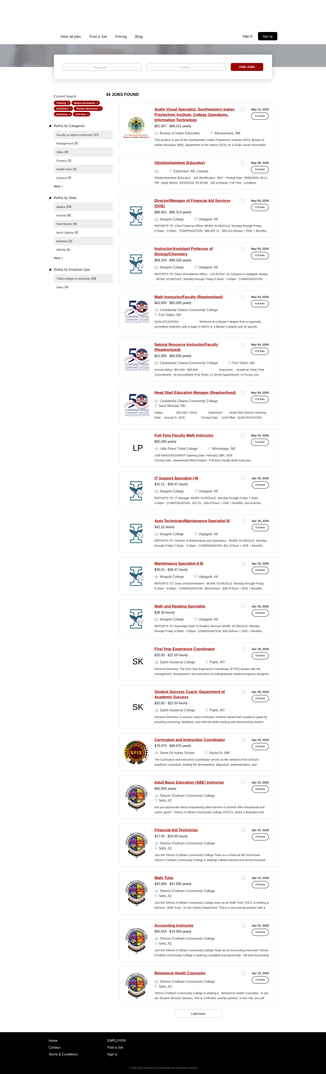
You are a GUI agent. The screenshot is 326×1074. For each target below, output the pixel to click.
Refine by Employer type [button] (71, 269)
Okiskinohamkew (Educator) (179, 163)
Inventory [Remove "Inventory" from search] (62, 114)
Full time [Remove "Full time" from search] (80, 114)
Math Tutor (164, 878)
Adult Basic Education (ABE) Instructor (189, 782)
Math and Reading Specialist (179, 606)
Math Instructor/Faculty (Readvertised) (188, 297)
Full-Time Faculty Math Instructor (184, 435)
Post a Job (115, 1047)
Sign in (248, 36)
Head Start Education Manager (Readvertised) (195, 393)
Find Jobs (247, 67)
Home (53, 1040)
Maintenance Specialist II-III (178, 563)
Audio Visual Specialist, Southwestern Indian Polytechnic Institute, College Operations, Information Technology (194, 114)
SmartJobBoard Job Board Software (178, 1068)
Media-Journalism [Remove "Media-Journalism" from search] (84, 103)
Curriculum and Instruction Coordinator (189, 740)
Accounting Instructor (174, 925)
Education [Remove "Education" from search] (62, 108)
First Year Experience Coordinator (184, 649)
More (57, 186)
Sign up (268, 36)
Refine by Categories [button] (69, 126)
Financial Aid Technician (176, 830)
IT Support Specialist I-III (176, 478)
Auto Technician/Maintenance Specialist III (192, 521)
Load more (198, 1013)
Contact (54, 1047)
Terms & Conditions (63, 1054)
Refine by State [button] (65, 198)
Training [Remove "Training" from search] (61, 103)
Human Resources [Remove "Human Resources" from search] (87, 108)
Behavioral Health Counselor (180, 973)
